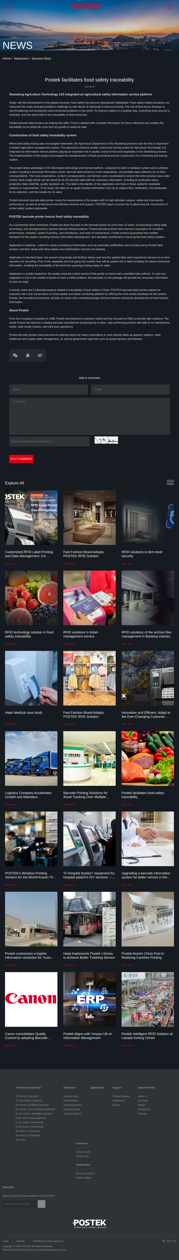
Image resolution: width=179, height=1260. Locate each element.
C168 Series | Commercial (29, 1126)
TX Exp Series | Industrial (29, 1100)
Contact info (82, 1156)
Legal (5, 1241)
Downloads (118, 1100)
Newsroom (21, 58)
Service (117, 1105)
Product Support (121, 1096)
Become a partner (85, 1173)
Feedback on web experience (48, 1241)
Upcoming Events (72, 1105)
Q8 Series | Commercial (28, 1131)
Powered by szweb (34, 1249)
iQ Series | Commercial (28, 1135)
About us (142, 1096)
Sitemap (20, 1241)
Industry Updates (72, 1113)
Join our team (83, 1152)
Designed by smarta (55, 1249)
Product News (70, 1100)
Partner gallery (83, 1177)
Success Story (41, 58)
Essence (142, 1113)
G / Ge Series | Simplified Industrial (34, 1113)
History (141, 1105)
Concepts (143, 1100)
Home (7, 58)
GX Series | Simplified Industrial (32, 1105)
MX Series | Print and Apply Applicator (35, 1109)
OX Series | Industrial (27, 1096)
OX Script (21, 1139)
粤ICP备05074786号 (13, 1249)
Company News (71, 1109)
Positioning (144, 1109)
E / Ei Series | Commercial (29, 1122)
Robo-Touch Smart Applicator (31, 1118)
